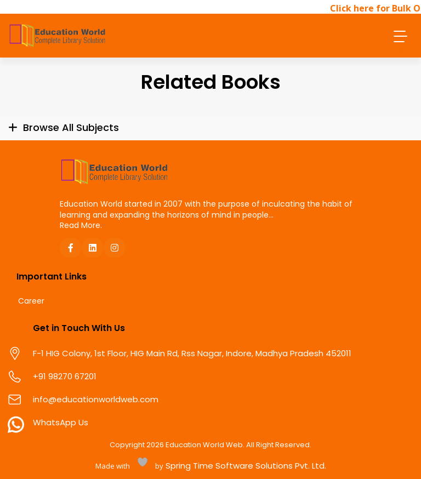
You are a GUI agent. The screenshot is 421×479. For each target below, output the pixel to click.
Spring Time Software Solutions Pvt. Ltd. (244, 465)
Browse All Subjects (71, 127)
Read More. (81, 225)
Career (31, 301)
